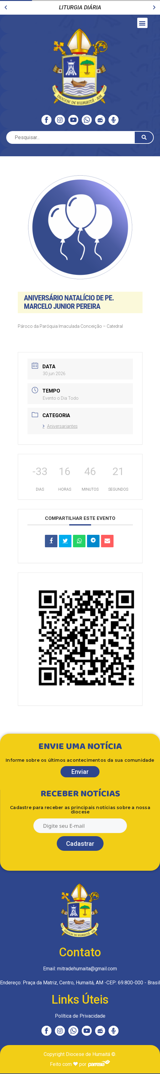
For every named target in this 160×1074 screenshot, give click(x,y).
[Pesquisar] (144, 137)
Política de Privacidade (80, 1016)
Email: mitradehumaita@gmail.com (80, 969)
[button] (5, 7)
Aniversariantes (60, 426)
